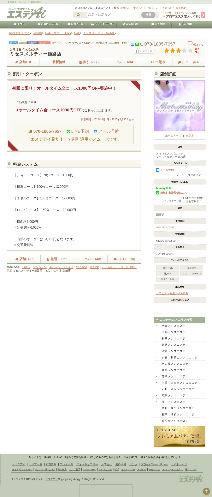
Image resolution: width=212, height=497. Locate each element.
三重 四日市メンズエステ (180, 382)
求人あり (44, 42)
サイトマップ (179, 464)
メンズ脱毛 (74, 469)
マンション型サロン (45, 469)
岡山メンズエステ (174, 401)
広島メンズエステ (174, 395)
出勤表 (190, 135)
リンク (133, 464)
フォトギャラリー (102, 24)
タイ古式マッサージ (22, 469)
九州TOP (167, 7)
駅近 (9, 270)
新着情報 (51, 464)
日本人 (26, 267)
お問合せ (106, 464)
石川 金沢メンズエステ (178, 389)
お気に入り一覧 (47, 24)
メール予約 (106, 131)
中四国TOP (153, 7)
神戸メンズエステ (174, 338)
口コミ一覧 (75, 24)
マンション (40, 267)
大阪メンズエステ (174, 325)
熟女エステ (190, 469)
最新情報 (56, 62)
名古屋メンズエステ (175, 363)
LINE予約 (78, 131)
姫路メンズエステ (174, 344)
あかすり (141, 469)
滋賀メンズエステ (174, 351)
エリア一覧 (35, 464)
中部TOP (138, 7)
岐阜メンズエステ (174, 370)
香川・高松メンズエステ (178, 408)
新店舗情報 (130, 24)
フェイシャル (89, 469)
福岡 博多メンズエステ (178, 414)
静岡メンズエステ (174, 376)
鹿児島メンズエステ (175, 420)
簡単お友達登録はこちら (173, 192)
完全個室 (81, 267)
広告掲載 (185, 24)
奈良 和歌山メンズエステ (180, 357)
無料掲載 (120, 464)
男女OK (94, 267)
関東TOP (181, 7)
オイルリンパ (128, 469)
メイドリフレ (105, 469)
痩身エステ (154, 469)
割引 (89, 62)
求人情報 (158, 24)
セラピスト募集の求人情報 (172, 293)
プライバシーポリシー (154, 464)
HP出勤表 (155, 62)
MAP (122, 62)
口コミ (189, 62)
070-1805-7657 (165, 227)
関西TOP (125, 7)
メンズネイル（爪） (172, 469)
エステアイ (18, 464)
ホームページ (179, 134)
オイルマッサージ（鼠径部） (119, 267)
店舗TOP (23, 62)
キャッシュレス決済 (61, 267)
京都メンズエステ (174, 332)
